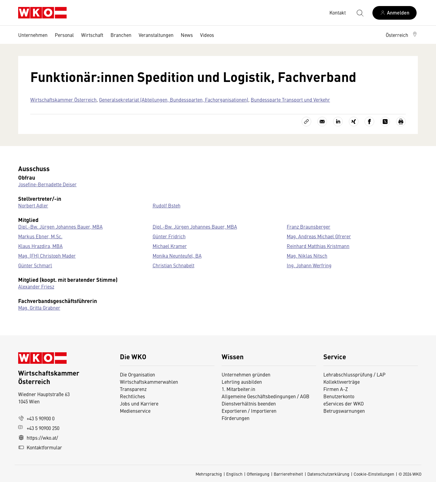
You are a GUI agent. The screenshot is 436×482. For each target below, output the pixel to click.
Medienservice (135, 410)
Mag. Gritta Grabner (39, 307)
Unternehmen (33, 34)
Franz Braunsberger (308, 226)
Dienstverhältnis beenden (249, 403)
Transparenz (133, 389)
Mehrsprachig (209, 474)
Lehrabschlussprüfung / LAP (354, 374)
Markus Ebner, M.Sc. (40, 236)
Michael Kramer (170, 246)
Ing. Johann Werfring (309, 265)
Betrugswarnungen (344, 410)
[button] (402, 34)
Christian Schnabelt (173, 265)
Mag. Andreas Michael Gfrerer (319, 236)
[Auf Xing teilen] (353, 121)
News (187, 34)
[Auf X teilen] (385, 121)
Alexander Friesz (36, 286)
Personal (64, 34)
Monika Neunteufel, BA (177, 255)
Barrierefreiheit (288, 474)
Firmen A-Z (335, 389)
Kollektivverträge (341, 381)
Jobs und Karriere (139, 403)
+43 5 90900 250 (38, 428)
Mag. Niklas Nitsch (307, 255)
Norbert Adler (33, 205)
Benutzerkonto (338, 396)
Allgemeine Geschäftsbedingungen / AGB (265, 396)
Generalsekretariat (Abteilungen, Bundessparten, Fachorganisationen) (173, 99)
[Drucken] (401, 121)
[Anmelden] (394, 13)
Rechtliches (132, 396)
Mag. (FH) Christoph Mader (47, 255)
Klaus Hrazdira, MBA (40, 246)
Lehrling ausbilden (242, 381)
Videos (207, 34)
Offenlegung (258, 474)
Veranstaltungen (156, 34)
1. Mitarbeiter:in (238, 389)
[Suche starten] (360, 13)
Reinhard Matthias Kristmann (318, 246)
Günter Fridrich (169, 236)
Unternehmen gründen (246, 374)
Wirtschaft (92, 34)
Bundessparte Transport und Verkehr (290, 99)
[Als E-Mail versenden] (322, 121)
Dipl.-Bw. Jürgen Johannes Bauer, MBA (60, 226)
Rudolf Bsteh (166, 205)
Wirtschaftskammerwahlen (149, 381)
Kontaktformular (40, 447)
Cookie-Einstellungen (374, 474)
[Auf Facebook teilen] (369, 121)
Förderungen (235, 418)
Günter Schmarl (35, 265)
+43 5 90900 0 (36, 418)
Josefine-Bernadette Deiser (47, 184)
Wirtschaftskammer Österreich (63, 99)
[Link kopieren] (306, 121)
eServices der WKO (343, 403)
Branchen (121, 34)
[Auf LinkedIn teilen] (338, 121)
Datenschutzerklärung (328, 474)
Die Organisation (137, 374)
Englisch (234, 474)
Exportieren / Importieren (249, 410)
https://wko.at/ (38, 437)
